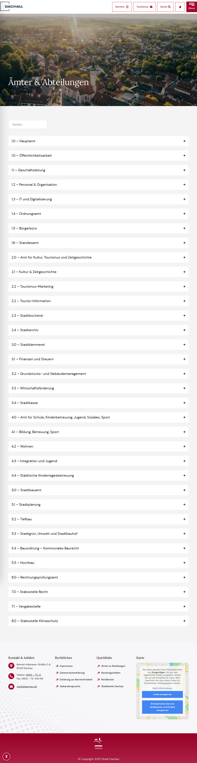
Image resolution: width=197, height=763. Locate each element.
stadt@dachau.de (27, 686)
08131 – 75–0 (33, 674)
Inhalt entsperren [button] (162, 694)
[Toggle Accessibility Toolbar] (6, 756)
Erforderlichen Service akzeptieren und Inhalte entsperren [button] (162, 707)
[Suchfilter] (27, 124)
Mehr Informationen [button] (162, 688)
